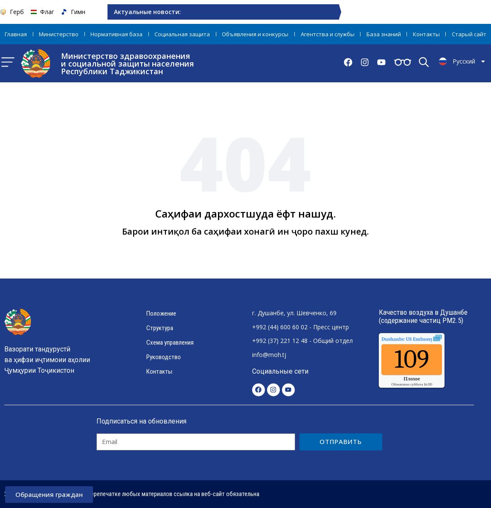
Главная (16, 34)
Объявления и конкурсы (255, 34)
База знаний (383, 34)
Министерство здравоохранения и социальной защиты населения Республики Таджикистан (127, 63)
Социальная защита (182, 34)
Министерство (58, 34)
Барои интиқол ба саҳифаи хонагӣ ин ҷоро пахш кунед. (245, 231)
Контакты (426, 34)
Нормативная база (116, 34)
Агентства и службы (327, 34)
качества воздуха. (426, 339)
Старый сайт (469, 34)
